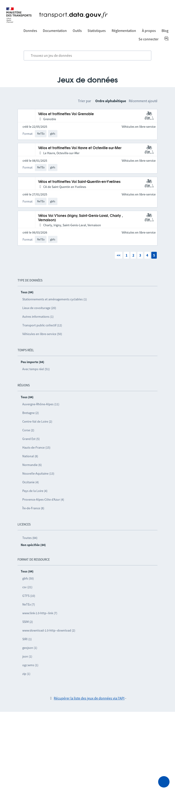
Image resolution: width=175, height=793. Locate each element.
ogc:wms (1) (30, 665)
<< (118, 255)
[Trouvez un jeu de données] (87, 56)
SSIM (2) (27, 622)
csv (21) (27, 587)
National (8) (30, 456)
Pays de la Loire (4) (34, 491)
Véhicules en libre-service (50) (42, 334)
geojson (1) (29, 648)
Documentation (55, 30)
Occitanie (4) (30, 482)
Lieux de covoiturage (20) (39, 308)
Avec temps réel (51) (36, 369)
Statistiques (97, 30)
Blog (165, 30)
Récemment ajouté (143, 101)
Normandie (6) (32, 465)
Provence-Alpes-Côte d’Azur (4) (43, 499)
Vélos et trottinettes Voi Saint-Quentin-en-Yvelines (79, 182)
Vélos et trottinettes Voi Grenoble (66, 114)
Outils (77, 30)
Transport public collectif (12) (42, 325)
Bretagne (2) (30, 413)
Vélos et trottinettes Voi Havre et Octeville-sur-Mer (79, 148)
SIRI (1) (27, 639)
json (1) (27, 656)
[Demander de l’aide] (164, 782)
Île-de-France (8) (33, 508)
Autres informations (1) (38, 317)
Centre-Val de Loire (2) (37, 421)
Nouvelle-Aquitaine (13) (38, 473)
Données (30, 30)
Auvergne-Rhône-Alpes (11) (40, 404)
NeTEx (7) (28, 604)
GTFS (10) (28, 596)
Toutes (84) (29, 538)
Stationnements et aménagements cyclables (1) (54, 299)
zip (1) (26, 674)
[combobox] (87, 56)
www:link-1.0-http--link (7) (39, 613)
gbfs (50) (28, 578)
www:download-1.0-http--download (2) (48, 630)
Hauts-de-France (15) (36, 447)
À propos (149, 30)
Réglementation (124, 30)
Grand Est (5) (31, 439)
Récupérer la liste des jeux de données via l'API (89, 698)
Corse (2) (28, 430)
